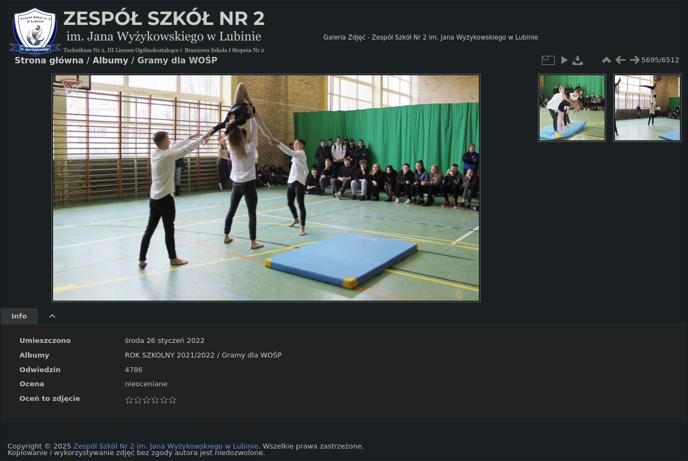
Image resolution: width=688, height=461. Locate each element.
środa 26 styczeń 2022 (164, 340)
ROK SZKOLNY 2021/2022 (170, 355)
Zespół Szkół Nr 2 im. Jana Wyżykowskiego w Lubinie (166, 446)
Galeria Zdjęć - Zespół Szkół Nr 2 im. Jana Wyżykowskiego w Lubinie (430, 37)
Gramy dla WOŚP (252, 355)
